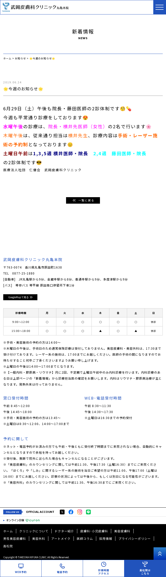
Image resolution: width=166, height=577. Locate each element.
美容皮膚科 (122, 531)
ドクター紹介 (64, 531)
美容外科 (38, 538)
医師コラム (85, 538)
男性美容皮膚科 (14, 538)
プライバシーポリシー (134, 538)
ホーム (8, 531)
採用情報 (105, 538)
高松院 (8, 546)
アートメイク (61, 538)
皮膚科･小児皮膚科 (94, 531)
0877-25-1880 (23, 273)
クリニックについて (33, 531)
